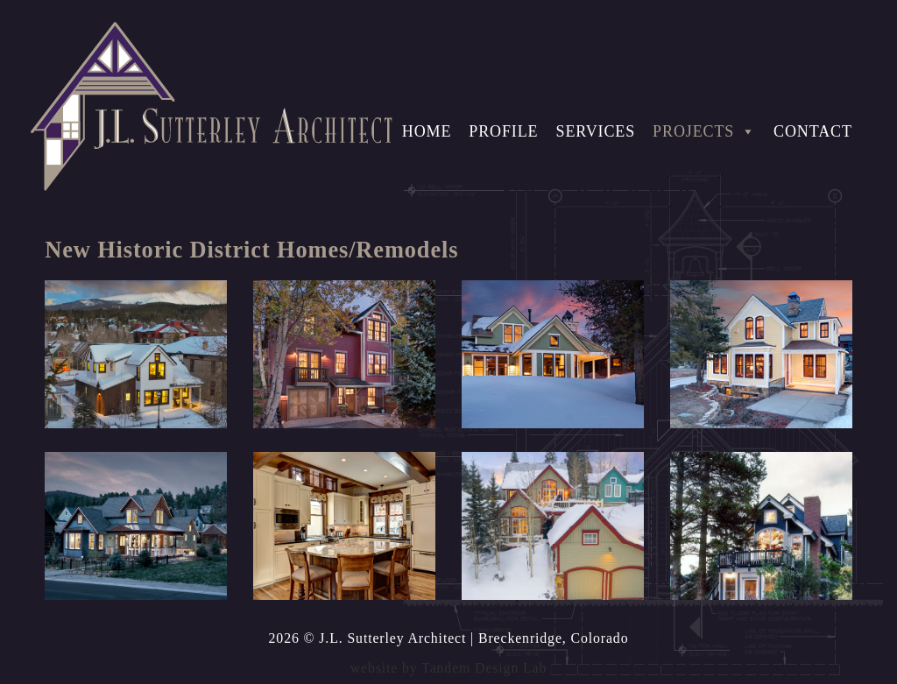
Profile (503, 131)
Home (427, 131)
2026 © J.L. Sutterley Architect (368, 638)
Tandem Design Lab (484, 667)
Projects (704, 131)
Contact (812, 131)
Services (595, 131)
